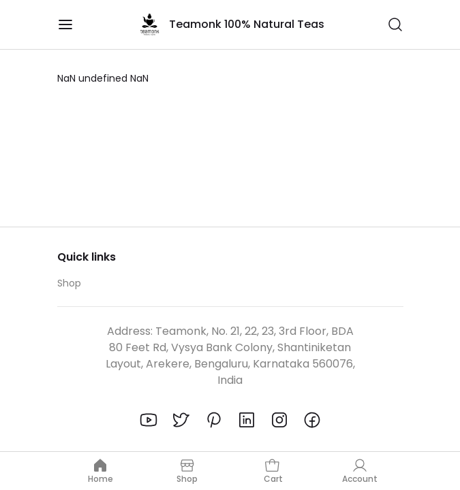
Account (360, 471)
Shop (69, 283)
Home (100, 471)
